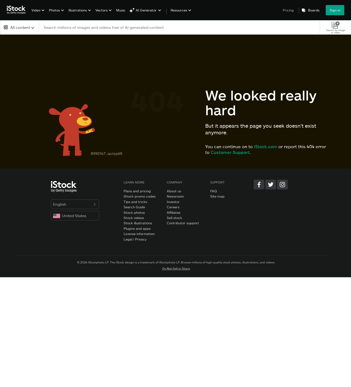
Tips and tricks (135, 202)
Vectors (101, 10)
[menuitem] (37, 14)
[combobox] (19, 27)
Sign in (335, 10)
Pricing (288, 10)
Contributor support (183, 223)
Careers (173, 207)
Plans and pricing (137, 191)
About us (174, 191)
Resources (179, 10)
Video (35, 10)
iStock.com (265, 146)
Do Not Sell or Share (176, 268)
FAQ (213, 191)
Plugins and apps (137, 228)
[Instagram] (282, 184)
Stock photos (134, 212)
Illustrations (77, 10)
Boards (314, 10)
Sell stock (174, 218)
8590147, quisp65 (106, 153)
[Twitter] (270, 184)
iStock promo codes (140, 196)
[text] (179, 27)
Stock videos (134, 218)
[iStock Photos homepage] (18, 10)
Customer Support (230, 152)
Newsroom (175, 196)
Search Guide (134, 207)
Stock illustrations (138, 223)
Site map (217, 196)
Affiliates (173, 212)
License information (139, 234)
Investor (173, 202)
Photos (54, 10)
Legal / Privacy (135, 239)
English (75, 204)
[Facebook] (259, 184)
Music (121, 10)
